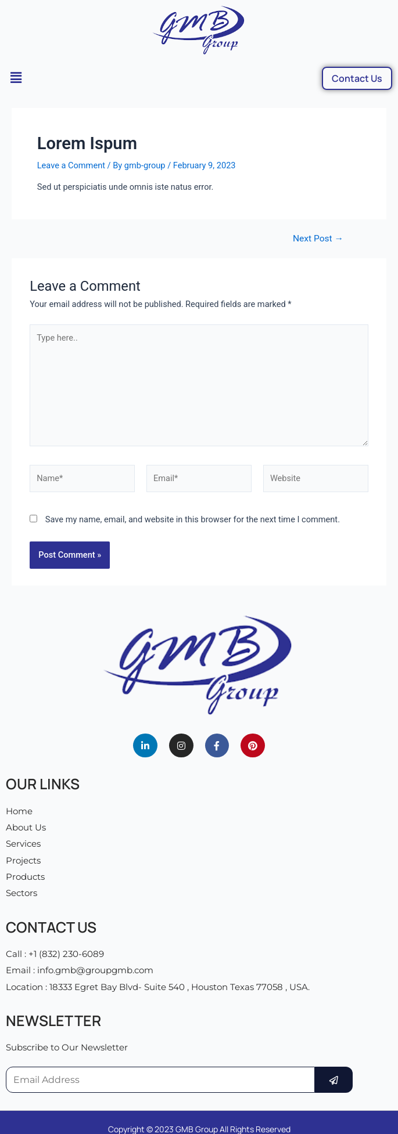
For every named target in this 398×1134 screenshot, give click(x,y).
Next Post (318, 239)
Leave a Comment (71, 165)
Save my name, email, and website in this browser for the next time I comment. (192, 519)
